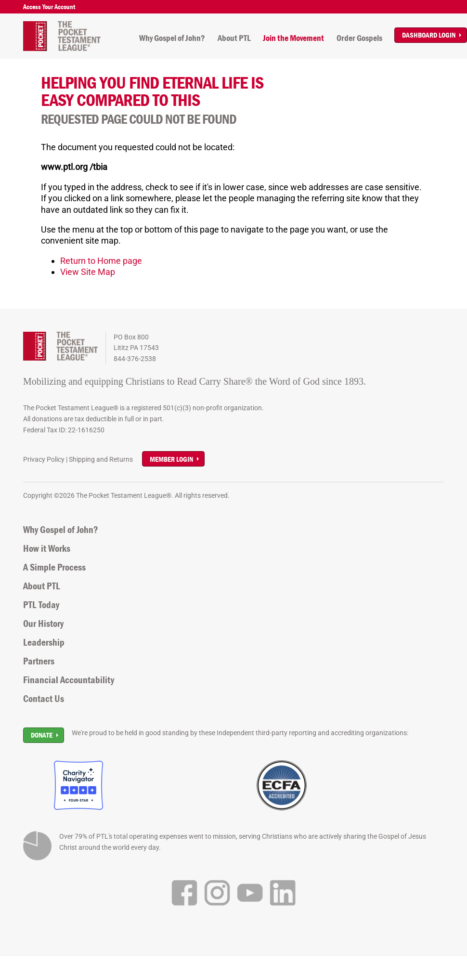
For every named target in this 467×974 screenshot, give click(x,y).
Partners (38, 661)
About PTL (234, 38)
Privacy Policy (44, 459)
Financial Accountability (68, 680)
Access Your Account (49, 7)
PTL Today (41, 604)
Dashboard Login (428, 35)
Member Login (171, 459)
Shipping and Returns (101, 459)
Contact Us (43, 698)
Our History (43, 623)
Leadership (44, 642)
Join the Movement (293, 38)
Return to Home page (101, 261)
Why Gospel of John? (172, 38)
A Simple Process (54, 567)
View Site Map (87, 272)
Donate (41, 735)
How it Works (46, 548)
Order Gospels (359, 38)
